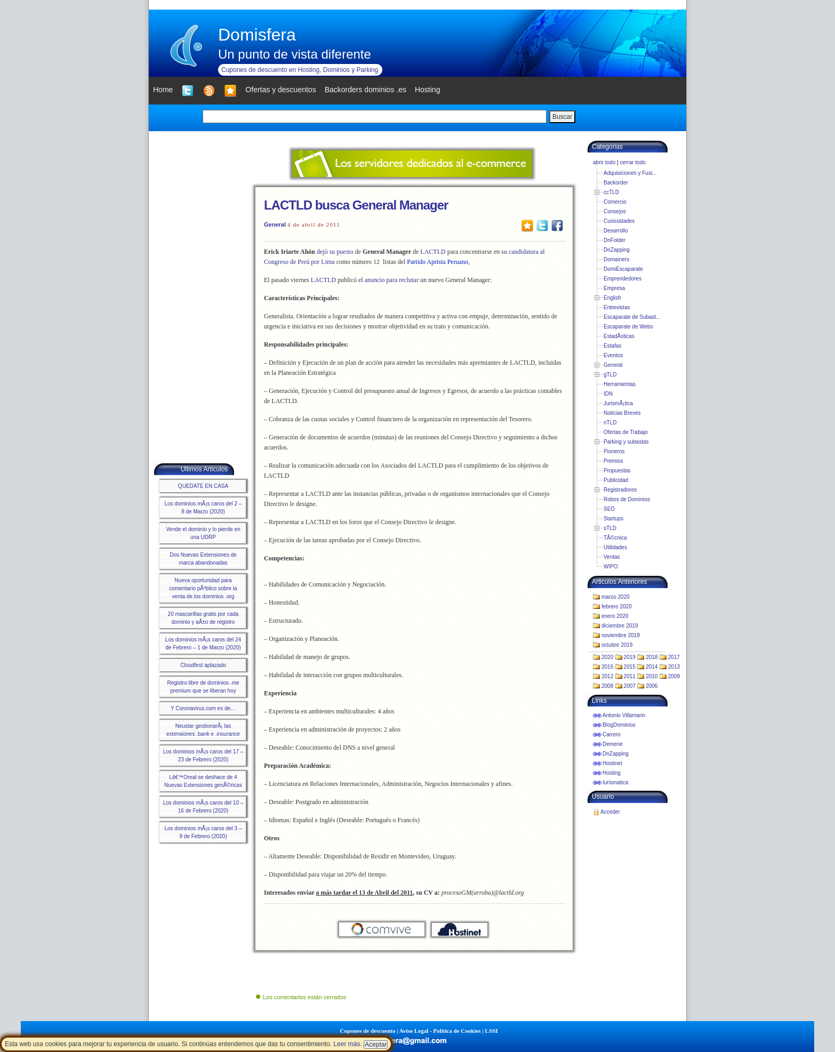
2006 (651, 686)
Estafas (612, 346)
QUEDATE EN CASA (203, 486)
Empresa (614, 288)
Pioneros (614, 451)
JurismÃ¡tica (618, 403)
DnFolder (614, 240)
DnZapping (617, 250)
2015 (630, 667)
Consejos (615, 211)
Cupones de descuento (368, 1030)
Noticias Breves (622, 413)
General (275, 224)
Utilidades (615, 547)
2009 (674, 676)
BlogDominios (619, 725)
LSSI (491, 1030)
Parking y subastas (626, 442)
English (612, 298)
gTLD (610, 375)
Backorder (616, 183)
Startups (613, 518)
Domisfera (257, 34)
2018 (651, 657)
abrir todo (604, 162)
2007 (630, 686)
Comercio (615, 202)
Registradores (620, 490)
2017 (674, 657)
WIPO (611, 566)
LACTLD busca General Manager (356, 205)
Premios (613, 461)
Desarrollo (616, 231)
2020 (607, 657)
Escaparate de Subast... (632, 317)
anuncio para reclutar (392, 280)
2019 (630, 657)
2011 (630, 676)
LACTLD (432, 251)
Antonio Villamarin (624, 715)
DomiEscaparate (623, 269)
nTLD (610, 422)
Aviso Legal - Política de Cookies (440, 1030)
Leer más (346, 1044)
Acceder (610, 812)
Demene (613, 744)
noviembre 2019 (620, 635)
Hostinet (612, 763)
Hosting (612, 773)
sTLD (610, 528)
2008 (607, 686)
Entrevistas (617, 307)
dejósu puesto (335, 251)
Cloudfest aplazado (203, 665)
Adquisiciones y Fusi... (630, 173)
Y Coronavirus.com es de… (203, 708)
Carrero (612, 734)
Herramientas (620, 384)
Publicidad (616, 480)
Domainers (616, 259)
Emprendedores (622, 279)
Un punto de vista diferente (294, 54)
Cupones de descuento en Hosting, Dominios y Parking (299, 70)
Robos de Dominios (627, 499)
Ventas (612, 557)
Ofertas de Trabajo (626, 432)
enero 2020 (615, 616)
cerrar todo (632, 162)
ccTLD (611, 192)
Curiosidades (619, 221)
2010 (651, 676)
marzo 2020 (615, 597)
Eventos (613, 355)
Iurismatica (615, 782)
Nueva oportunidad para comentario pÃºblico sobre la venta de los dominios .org (203, 588)
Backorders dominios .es (365, 89)
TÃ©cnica (615, 538)
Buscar (562, 117)
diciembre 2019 (619, 626)
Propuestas (617, 470)
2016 (607, 667)
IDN (608, 394)
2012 (607, 676)
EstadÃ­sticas (619, 336)
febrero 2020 (616, 606)
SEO (609, 509)
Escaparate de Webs (628, 327)
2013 (674, 667)
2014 (651, 667)
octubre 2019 (616, 645)
